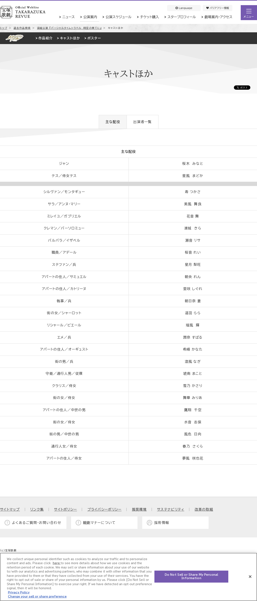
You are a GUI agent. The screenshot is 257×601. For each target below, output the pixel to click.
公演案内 (90, 17)
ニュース (68, 17)
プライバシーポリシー (104, 509)
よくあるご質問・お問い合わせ (36, 522)
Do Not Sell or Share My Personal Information (191, 576)
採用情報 (161, 522)
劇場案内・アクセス (218, 17)
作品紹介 (45, 38)
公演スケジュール (118, 17)
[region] (128, 577)
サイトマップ (10, 509)
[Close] (250, 576)
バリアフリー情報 (217, 8)
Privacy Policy (19, 592)
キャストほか (70, 38)
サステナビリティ (170, 509)
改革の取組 (204, 509)
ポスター (94, 38)
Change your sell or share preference (37, 596)
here (57, 563)
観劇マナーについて (99, 522)
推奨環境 (139, 509)
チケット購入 (149, 17)
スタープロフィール (181, 17)
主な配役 (112, 121)
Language (183, 8)
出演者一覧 (142, 121)
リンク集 (37, 509)
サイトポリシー (65, 509)
